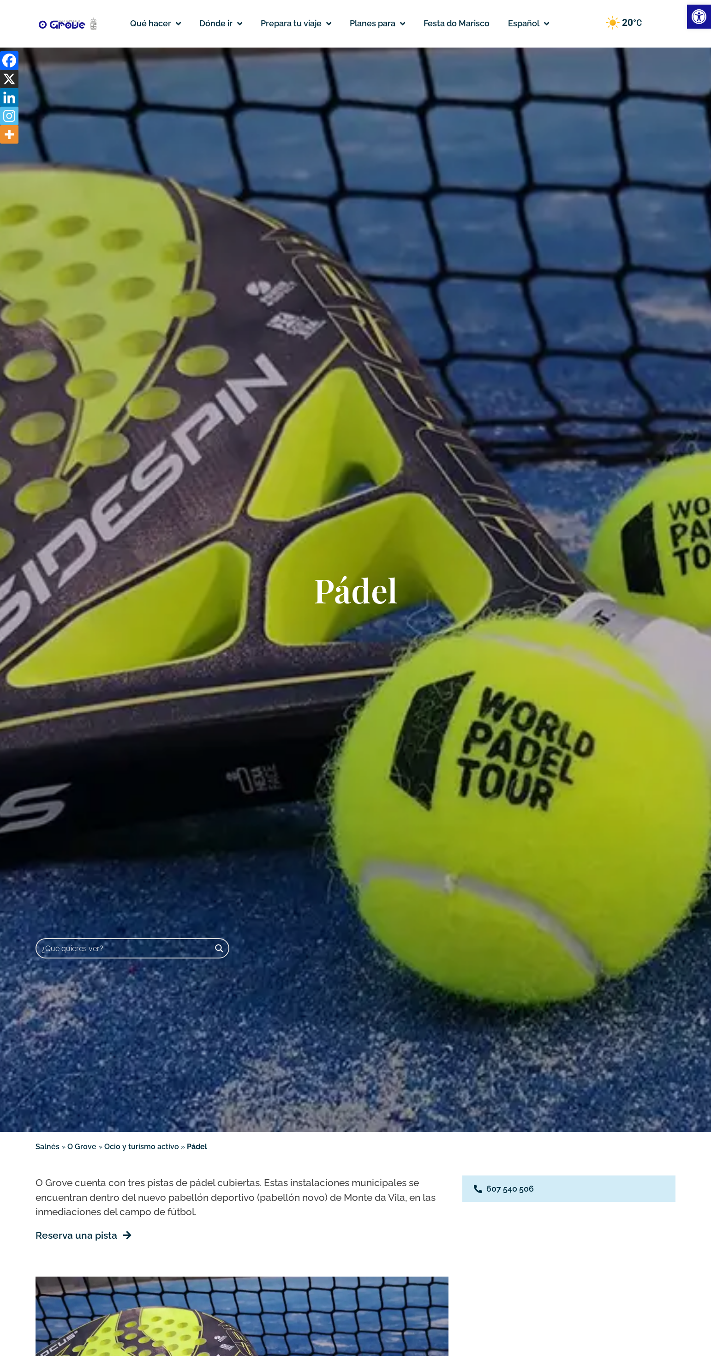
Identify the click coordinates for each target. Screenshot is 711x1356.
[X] (9, 79)
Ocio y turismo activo (141, 1146)
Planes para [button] (377, 23)
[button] (528, 23)
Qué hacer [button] (155, 23)
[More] (9, 134)
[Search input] (124, 948)
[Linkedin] (9, 97)
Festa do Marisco (457, 23)
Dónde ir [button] (220, 23)
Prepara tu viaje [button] (296, 23)
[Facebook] (9, 60)
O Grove (81, 1146)
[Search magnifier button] (219, 948)
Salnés (48, 1146)
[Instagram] (9, 116)
